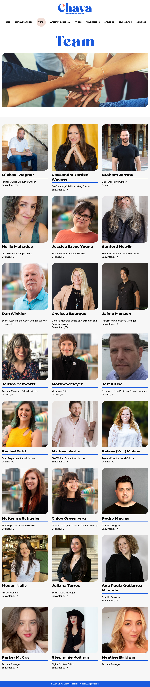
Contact (141, 22)
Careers (109, 22)
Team (41, 22)
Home (7, 22)
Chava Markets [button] (24, 22)
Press (78, 22)
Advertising (93, 22)
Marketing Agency (59, 22)
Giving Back (125, 22)
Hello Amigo (86, 684)
